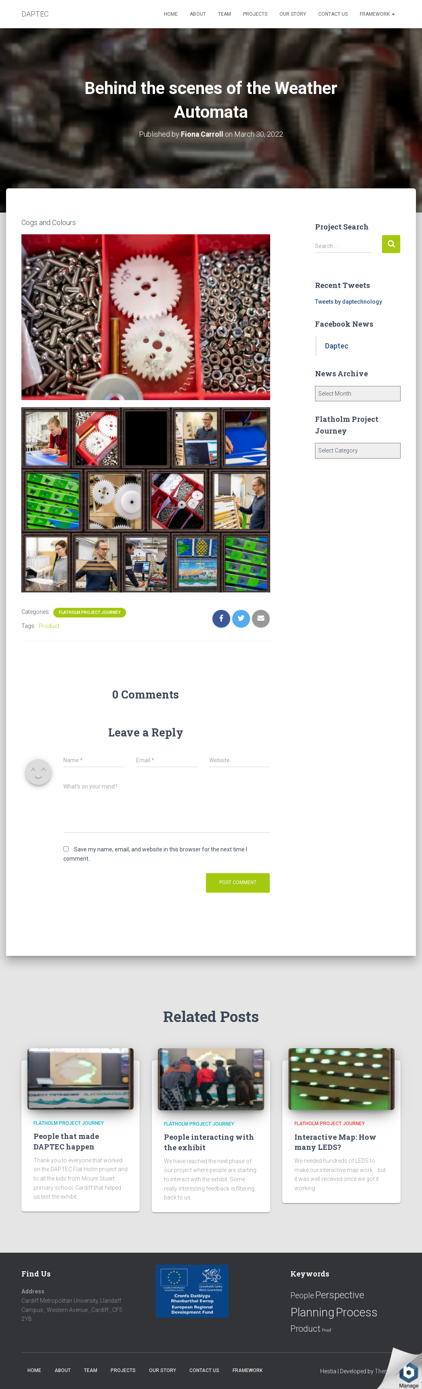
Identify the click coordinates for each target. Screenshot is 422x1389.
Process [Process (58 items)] (357, 1312)
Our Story (292, 14)
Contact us (333, 14)
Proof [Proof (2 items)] (327, 1330)
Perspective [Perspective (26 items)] (339, 1295)
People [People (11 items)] (302, 1295)
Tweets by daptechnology (348, 301)
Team (224, 14)
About (198, 14)
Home (171, 14)
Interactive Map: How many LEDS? (335, 1141)
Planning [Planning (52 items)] (312, 1312)
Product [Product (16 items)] (305, 1329)
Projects (255, 14)
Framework (377, 14)
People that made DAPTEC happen (66, 1141)
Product (49, 626)
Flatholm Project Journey (89, 612)
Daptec (337, 346)
